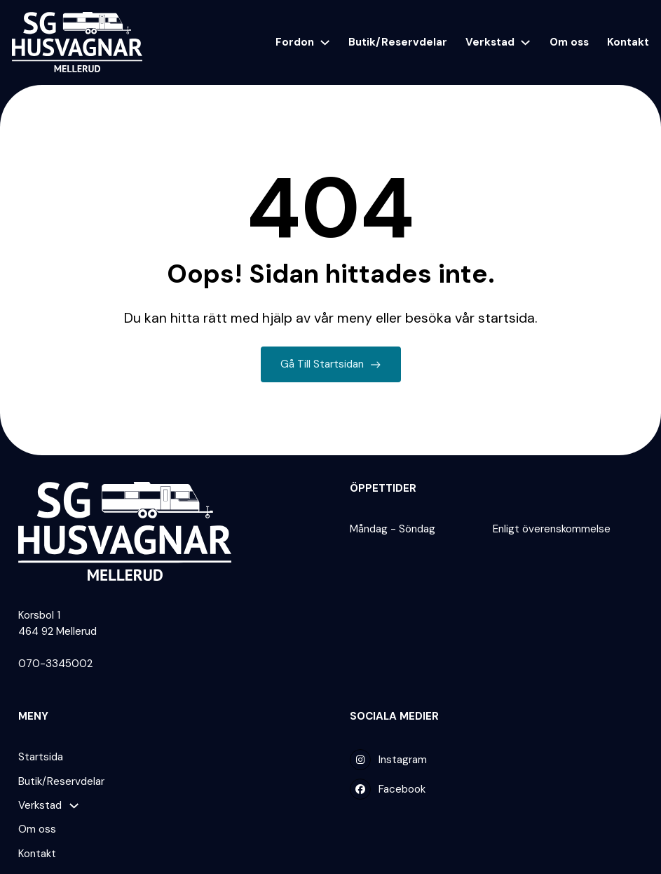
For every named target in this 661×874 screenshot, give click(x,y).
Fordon (294, 42)
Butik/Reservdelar (397, 42)
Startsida (40, 757)
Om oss (569, 42)
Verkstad (490, 42)
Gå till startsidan (330, 364)
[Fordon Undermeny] (325, 42)
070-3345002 (55, 664)
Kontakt (628, 42)
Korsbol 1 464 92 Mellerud (57, 623)
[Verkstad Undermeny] (525, 42)
